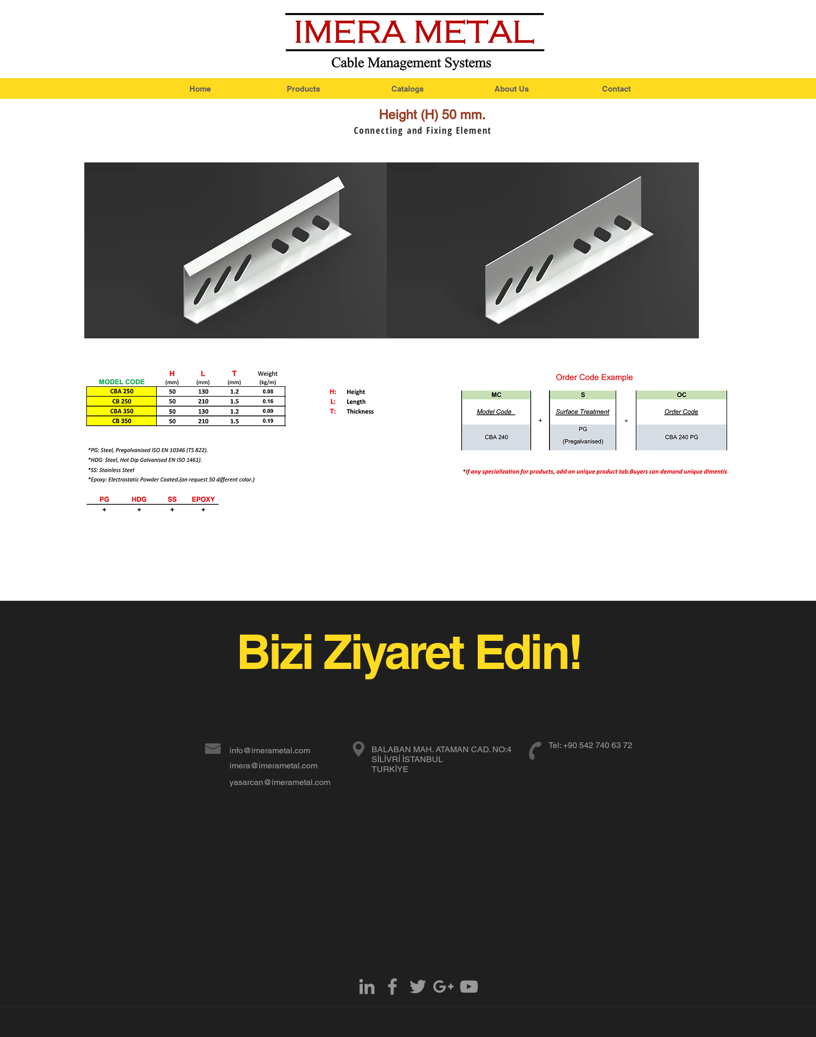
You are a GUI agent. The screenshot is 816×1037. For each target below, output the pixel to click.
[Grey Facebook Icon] (392, 986)
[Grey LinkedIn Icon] (367, 986)
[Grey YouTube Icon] (469, 986)
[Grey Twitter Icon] (418, 986)
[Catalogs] (407, 88)
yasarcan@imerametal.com (280, 782)
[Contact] (616, 88)
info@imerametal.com (270, 750)
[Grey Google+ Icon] (443, 986)
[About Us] (512, 88)
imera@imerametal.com (273, 765)
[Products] (303, 88)
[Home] (200, 88)
